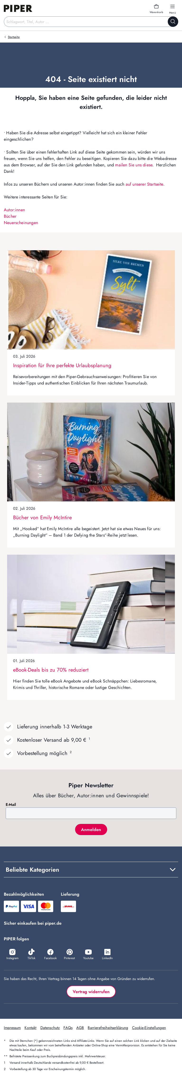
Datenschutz (50, 1027)
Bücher (10, 216)
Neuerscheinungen (21, 223)
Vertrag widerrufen (91, 992)
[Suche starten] (173, 21)
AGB (80, 1027)
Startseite (14, 37)
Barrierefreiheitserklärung (108, 1027)
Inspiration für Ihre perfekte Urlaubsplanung (62, 365)
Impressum (12, 1027)
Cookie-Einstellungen (149, 1027)
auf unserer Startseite (144, 184)
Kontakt (30, 1027)
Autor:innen (14, 210)
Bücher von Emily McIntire (42, 517)
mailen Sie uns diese (133, 165)
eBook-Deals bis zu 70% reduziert (50, 669)
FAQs (67, 1027)
